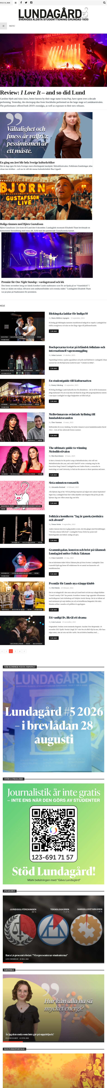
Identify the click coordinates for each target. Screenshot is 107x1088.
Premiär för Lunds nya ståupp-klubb (71, 450)
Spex (38, 237)
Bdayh (51, 1085)
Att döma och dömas (17, 980)
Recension (28, 237)
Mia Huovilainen (57, 323)
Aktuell (32, 307)
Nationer (30, 204)
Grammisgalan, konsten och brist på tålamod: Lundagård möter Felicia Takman (77, 418)
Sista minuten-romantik (64, 350)
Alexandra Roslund (58, 354)
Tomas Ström (56, 391)
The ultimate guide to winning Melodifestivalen (68, 316)
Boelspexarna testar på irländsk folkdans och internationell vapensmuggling (77, 216)
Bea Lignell (11, 984)
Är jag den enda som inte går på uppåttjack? (30, 901)
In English (15, 341)
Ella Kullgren (12, 905)
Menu (7, 25)
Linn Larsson (56, 489)
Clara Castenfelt (57, 425)
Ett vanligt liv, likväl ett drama (67, 484)
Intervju (16, 409)
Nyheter (5, 207)
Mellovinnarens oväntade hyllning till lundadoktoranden (72, 283)
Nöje (39, 204)
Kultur (4, 204)
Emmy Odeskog (57, 252)
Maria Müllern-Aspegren (60, 185)
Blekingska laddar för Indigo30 (68, 180)
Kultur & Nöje (17, 204)
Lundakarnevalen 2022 (22, 440)
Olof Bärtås (55, 455)
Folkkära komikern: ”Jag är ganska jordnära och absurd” (76, 385)
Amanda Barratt (13, 1063)
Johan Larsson (56, 222)
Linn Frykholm (12, 826)
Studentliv (6, 240)
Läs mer (54, 198)
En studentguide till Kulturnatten (70, 248)
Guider (4, 271)
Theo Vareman (56, 289)
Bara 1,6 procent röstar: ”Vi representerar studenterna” (37, 822)
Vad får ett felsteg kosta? (19, 1059)
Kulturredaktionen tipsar (29, 373)
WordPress (68, 1085)
